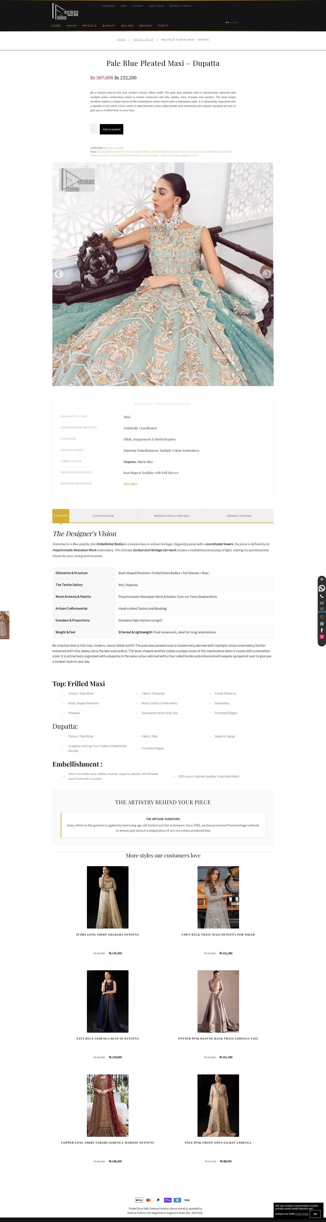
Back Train (156, 6)
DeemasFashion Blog (239, 1165)
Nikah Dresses (161, 155)
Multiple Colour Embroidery (120, 155)
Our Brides (117, 1131)
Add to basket (111, 129)
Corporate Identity (63, 1138)
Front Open (117, 1151)
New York (174, 1151)
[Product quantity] (93, 129)
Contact (57, 1185)
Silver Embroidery (121, 1158)
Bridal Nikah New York (240, 1131)
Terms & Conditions (65, 1172)
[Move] (321, 579)
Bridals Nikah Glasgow (240, 1158)
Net (146, 155)
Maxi (124, 6)
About (56, 1131)
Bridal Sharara (119, 1138)
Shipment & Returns (65, 1165)
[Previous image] (64, 274)
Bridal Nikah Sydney (239, 1145)
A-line (114, 1165)
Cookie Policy (61, 1158)
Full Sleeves (182, 151)
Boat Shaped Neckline (123, 151)
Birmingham (175, 1131)
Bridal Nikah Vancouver (241, 1151)
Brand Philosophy (63, 1145)
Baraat (108, 25)
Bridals (90, 25)
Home (56, 25)
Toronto (173, 1145)
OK (315, 1214)
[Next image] (262, 274)
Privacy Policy (61, 1151)
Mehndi (146, 25)
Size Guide (59, 1192)
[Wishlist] (321, 617)
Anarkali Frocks (180, 6)
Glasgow (173, 1158)
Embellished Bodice (156, 151)
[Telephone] (321, 596)
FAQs (56, 1178)
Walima (127, 25)
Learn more (302, 1214)
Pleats (193, 155)
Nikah (72, 25)
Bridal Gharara (119, 1145)
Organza (180, 155)
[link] (322, 588)
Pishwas (138, 6)
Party (163, 25)
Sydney (173, 1138)
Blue (101, 151)
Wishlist (57, 1199)
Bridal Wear (143, 39)
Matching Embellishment (212, 151)
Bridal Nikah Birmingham (242, 1138)
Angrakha (108, 6)
